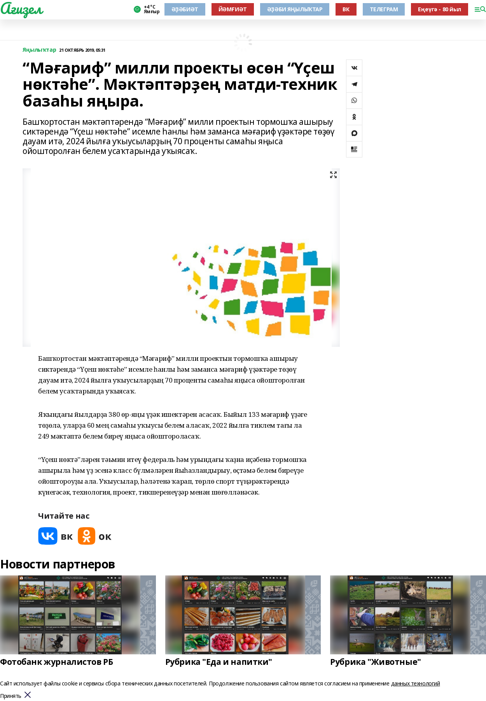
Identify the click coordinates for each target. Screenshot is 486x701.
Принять (10, 696)
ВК (346, 9)
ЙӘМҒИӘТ (233, 9)
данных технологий (415, 683)
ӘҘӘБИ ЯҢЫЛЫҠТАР (295, 9)
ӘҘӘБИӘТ (184, 9)
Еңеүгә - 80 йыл (439, 9)
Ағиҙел (21, 8)
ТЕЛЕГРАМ (384, 9)
